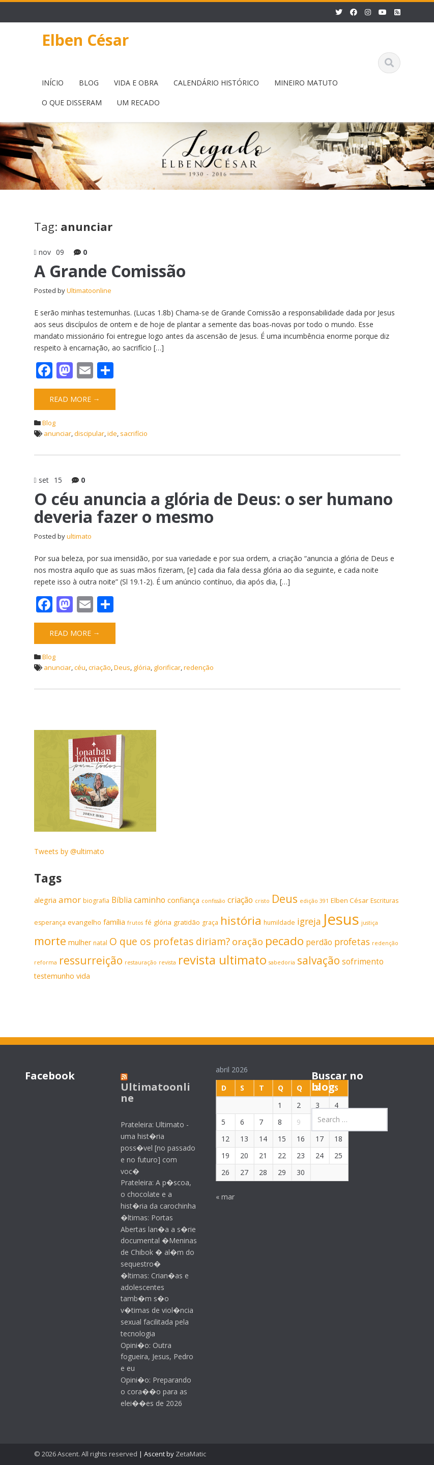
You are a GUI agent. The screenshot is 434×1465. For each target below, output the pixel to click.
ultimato (79, 536)
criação (100, 667)
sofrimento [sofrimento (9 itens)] (363, 961)
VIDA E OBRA (136, 82)
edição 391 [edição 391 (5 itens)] (314, 900)
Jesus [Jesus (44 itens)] (341, 919)
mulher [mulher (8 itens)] (79, 942)
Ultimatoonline (89, 290)
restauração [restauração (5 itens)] (141, 962)
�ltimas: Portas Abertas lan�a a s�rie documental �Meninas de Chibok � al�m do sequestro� (150, 1241)
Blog (48, 422)
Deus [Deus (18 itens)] (285, 898)
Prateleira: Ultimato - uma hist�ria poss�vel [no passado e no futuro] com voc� (149, 1148)
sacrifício (134, 433)
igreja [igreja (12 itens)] (309, 921)
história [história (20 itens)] (241, 920)
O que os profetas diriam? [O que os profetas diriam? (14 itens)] (169, 941)
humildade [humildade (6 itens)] (279, 922)
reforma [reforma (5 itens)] (45, 962)
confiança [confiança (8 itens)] (183, 900)
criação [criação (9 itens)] (240, 900)
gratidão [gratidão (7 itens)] (186, 922)
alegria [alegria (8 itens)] (45, 900)
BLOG (89, 82)
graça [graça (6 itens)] (210, 922)
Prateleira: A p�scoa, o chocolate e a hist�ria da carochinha (150, 1194)
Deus (122, 667)
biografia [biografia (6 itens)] (96, 900)
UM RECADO (138, 102)
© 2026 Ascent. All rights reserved (85, 1453)
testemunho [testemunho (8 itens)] (54, 976)
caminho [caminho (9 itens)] (149, 900)
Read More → (74, 399)
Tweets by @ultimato (69, 851)
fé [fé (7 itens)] (148, 922)
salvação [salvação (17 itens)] (318, 960)
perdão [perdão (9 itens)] (319, 942)
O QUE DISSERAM (72, 102)
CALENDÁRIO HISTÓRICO (216, 82)
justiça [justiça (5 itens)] (369, 922)
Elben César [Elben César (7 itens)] (349, 900)
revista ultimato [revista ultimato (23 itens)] (222, 960)
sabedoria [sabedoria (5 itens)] (282, 962)
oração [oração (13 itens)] (247, 941)
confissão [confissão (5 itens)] (213, 900)
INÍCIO (53, 82)
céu (79, 667)
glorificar (167, 667)
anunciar (57, 433)
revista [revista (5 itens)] (167, 962)
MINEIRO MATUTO (306, 82)
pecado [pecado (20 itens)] (284, 941)
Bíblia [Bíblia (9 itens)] (121, 900)
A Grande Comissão (110, 271)
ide (112, 433)
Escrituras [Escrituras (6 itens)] (384, 900)
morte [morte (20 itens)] (50, 941)
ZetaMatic (191, 1453)
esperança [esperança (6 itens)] (50, 922)
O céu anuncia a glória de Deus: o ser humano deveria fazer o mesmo (213, 508)
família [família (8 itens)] (114, 922)
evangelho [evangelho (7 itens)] (84, 922)
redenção (199, 667)
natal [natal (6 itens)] (100, 943)
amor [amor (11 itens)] (70, 899)
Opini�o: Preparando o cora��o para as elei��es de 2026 (147, 1391)
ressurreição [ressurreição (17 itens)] (91, 960)
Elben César (85, 40)
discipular (89, 433)
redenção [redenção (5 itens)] (385, 943)
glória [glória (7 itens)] (162, 922)
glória (142, 667)
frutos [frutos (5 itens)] (135, 922)
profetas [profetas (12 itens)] (352, 941)
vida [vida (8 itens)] (83, 976)
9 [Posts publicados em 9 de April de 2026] (291, 1122)
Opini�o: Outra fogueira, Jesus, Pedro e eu (148, 1356)
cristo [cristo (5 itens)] (262, 900)
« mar (217, 1197)
